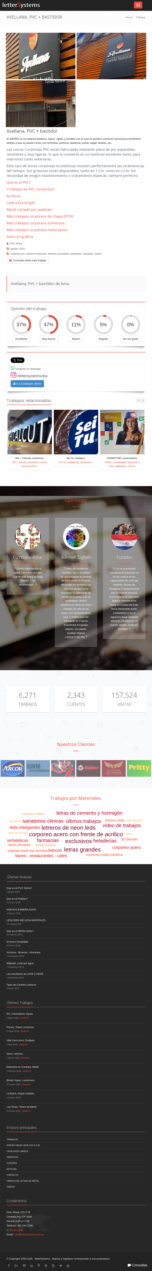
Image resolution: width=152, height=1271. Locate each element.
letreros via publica (58, 253)
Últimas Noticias (19, 877)
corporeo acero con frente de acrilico (76, 834)
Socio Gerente (124, 563)
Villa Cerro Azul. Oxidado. (21, 1040)
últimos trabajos (83, 821)
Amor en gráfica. (20, 236)
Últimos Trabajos (20, 1002)
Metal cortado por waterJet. (30, 209)
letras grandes (82, 849)
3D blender (129, 839)
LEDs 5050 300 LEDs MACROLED (26, 920)
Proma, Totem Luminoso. (20, 1027)
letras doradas (19, 845)
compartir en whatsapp (26, 368)
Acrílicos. (14, 196)
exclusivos (78, 841)
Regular (103, 338)
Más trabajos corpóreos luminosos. (36, 223)
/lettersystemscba (29, 376)
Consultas (137, 1265)
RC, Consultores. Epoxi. (20, 1013)
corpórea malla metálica (104, 855)
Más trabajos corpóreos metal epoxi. (37, 229)
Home (129, 17)
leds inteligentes (25, 827)
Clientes (76, 704)
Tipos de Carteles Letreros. (22, 984)
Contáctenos (17, 1200)
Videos (11, 1187)
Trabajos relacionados (29, 400)
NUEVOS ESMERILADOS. (22, 909)
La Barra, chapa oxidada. (21, 1093)
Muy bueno (48, 338)
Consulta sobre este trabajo (27, 260)
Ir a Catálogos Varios (27, 383)
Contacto (12, 1175)
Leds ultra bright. (21, 202)
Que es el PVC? (19, 182)
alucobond (15, 821)
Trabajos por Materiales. (76, 798)
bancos (55, 850)
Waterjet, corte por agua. (20, 963)
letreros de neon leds (68, 827)
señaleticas (17, 840)
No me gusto (130, 338)
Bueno (76, 338)
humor (128, 833)
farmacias (48, 840)
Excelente (21, 338)
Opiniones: (76, 500)
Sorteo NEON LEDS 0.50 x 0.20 (23, 1145)
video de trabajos (122, 825)
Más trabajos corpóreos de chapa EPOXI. (40, 216)
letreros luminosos (36, 253)
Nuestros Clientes (76, 744)
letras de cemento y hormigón (89, 813)
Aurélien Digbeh (76, 563)
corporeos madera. (33, 813)
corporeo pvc (18, 253)
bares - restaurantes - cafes (41, 855)
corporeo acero (126, 847)
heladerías (105, 841)
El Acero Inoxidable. (18, 941)
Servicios (12, 1157)
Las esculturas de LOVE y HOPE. (25, 973)
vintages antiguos (45, 844)
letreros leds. (115, 820)
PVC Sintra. (16, 243)
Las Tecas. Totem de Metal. (22, 1106)
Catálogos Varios (17, 1151)
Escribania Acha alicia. (27, 563)
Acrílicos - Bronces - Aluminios (24, 952)
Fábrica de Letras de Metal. (23, 1181)
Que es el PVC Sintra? (19, 888)
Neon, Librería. (15, 1053)
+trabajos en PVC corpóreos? (31, 189)
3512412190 (15, 1230)
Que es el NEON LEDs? (20, 931)
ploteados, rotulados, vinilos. (86, 253)
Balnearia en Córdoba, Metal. (23, 1066)
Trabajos (140, 17)
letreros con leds (18, 832)
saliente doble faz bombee (28, 851)
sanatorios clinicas (43, 821)
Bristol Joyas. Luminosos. (21, 1080)
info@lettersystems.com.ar (29, 1234)
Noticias (12, 1169)
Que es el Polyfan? (17, 898)
